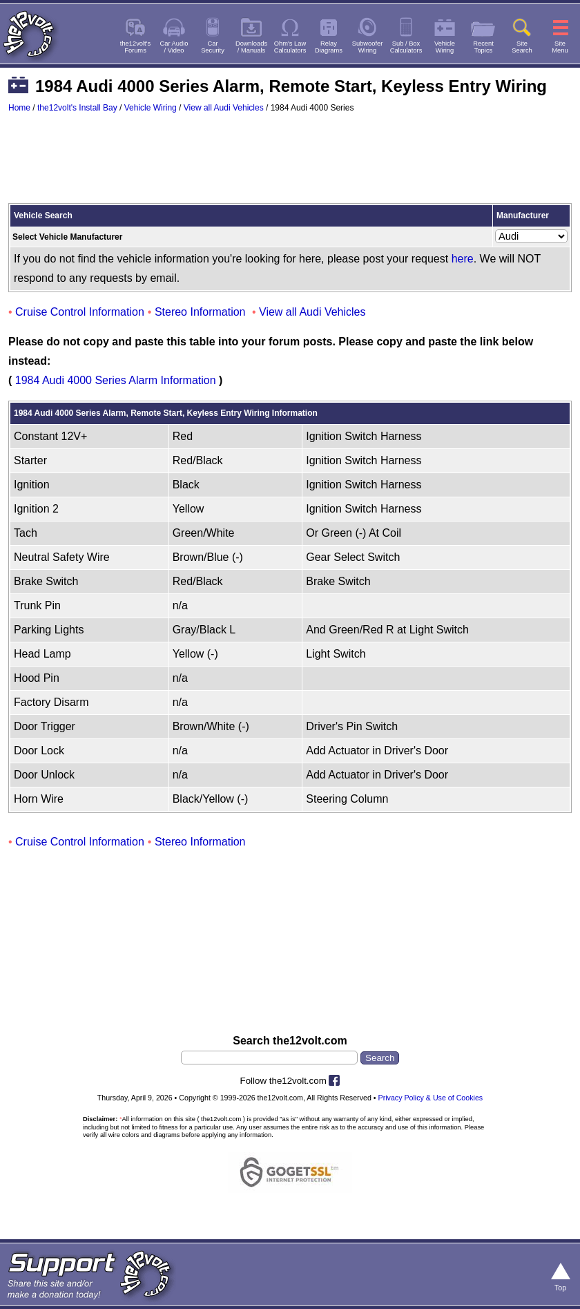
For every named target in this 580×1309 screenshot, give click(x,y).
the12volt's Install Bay (77, 108)
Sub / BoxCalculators (406, 47)
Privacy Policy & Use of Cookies (430, 1097)
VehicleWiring (444, 47)
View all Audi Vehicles (224, 108)
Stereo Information (200, 312)
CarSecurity (212, 47)
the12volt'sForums (135, 47)
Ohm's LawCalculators (290, 47)
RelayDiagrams (328, 47)
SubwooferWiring (367, 47)
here (463, 259)
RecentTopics (483, 47)
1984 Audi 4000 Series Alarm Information (115, 380)
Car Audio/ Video (174, 47)
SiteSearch (522, 47)
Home (19, 108)
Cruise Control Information (79, 312)
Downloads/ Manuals (251, 47)
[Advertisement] (290, 164)
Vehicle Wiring (150, 108)
